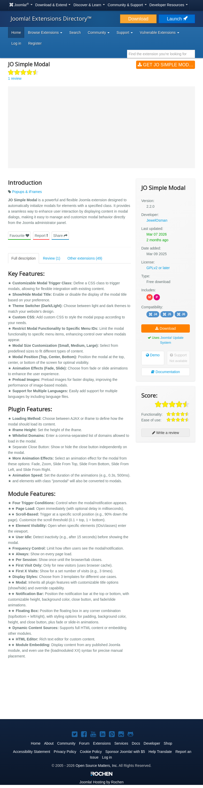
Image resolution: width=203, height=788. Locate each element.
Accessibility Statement (31, 752)
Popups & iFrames (27, 192)
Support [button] (124, 32)
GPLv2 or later (158, 268)
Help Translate (160, 752)
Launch (176, 18)
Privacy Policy (65, 752)
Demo (153, 355)
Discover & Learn (89, 5)
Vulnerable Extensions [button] (159, 32)
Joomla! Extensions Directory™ (51, 18)
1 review (14, 78)
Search (75, 32)
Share (60, 236)
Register (35, 43)
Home (16, 32)
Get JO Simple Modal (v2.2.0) (166, 64)
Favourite (19, 236)
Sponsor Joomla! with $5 (125, 752)
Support (178, 358)
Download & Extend (53, 5)
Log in (16, 43)
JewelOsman (156, 220)
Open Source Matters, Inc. (97, 765)
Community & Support (127, 5)
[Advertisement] (165, 479)
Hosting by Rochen (101, 782)
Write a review (165, 433)
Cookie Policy (91, 752)
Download (138, 18)
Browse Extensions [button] (45, 32)
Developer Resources (169, 5)
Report (41, 236)
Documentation (165, 372)
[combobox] (161, 54)
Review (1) (51, 258)
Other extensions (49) (84, 258)
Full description (23, 258)
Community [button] (99, 32)
